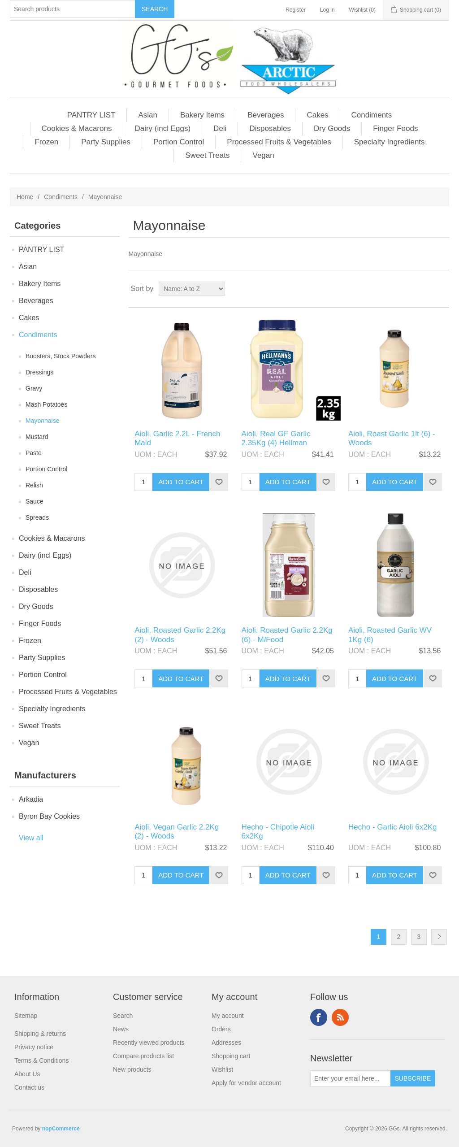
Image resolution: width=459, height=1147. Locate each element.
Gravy (34, 388)
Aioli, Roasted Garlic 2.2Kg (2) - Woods (179, 634)
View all (31, 838)
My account (228, 1015)
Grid (425, 289)
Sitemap (25, 1015)
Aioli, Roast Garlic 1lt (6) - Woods (391, 438)
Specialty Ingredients (389, 142)
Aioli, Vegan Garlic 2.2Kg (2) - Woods (176, 831)
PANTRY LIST (91, 115)
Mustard (37, 436)
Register (296, 10)
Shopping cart (231, 1056)
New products (132, 1069)
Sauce (34, 501)
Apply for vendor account (246, 1082)
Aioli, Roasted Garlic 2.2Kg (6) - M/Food (287, 634)
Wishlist (222, 1069)
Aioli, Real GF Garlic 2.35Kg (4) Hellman (276, 438)
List (441, 289)
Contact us (29, 1087)
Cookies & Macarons (77, 128)
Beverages (265, 115)
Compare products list (143, 1056)
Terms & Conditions (41, 1060)
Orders (221, 1029)
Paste (34, 452)
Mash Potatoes (46, 404)
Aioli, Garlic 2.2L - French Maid (177, 438)
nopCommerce (61, 1128)
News (121, 1029)
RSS (340, 1017)
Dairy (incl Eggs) (162, 128)
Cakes (317, 115)
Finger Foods (395, 128)
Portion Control (178, 142)
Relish (34, 485)
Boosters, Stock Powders (60, 356)
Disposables (270, 128)
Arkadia (31, 799)
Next (439, 937)
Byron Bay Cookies (49, 816)
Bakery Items (202, 115)
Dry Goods (332, 128)
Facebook (318, 1017)
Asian (147, 115)
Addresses (226, 1042)
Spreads (37, 517)
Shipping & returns (40, 1033)
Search (123, 1015)
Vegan (263, 155)
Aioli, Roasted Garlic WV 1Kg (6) (390, 634)
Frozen (46, 142)
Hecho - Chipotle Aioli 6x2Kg (278, 831)
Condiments (371, 115)
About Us (27, 1073)
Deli (219, 128)
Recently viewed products (149, 1042)
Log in (327, 10)
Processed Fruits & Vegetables (279, 142)
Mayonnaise (43, 420)
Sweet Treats (207, 155)
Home (25, 196)
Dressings (39, 372)
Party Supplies (105, 142)
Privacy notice (33, 1047)
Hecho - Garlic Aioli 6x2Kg (392, 827)
